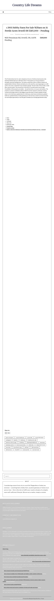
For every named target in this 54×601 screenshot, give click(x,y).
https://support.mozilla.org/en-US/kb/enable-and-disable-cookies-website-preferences (23, 574)
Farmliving (21, 442)
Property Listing (10, 128)
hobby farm (31, 445)
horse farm (8, 447)
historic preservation (21, 445)
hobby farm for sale (40, 445)
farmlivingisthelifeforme (32, 442)
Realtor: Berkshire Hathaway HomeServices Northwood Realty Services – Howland (26, 129)
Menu (50, 12)
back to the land (9, 437)
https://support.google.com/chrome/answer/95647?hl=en (16, 571)
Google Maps (9, 126)
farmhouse (23, 440)
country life (29, 437)
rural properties (25, 450)
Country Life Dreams (27, 5)
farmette (16, 440)
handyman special (10, 445)
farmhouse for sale (32, 440)
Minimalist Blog (32, 599)
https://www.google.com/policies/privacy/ (41, 561)
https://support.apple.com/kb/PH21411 (12, 585)
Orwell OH (17, 450)
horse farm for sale (18, 447)
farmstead (42, 442)
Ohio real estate (35, 447)
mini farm (27, 447)
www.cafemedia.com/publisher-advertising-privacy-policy (33, 555)
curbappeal (8, 440)
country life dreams (39, 437)
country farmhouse (20, 437)
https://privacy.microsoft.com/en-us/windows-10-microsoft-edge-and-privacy (21, 588)
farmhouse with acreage (11, 442)
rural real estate (35, 450)
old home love (9, 450)
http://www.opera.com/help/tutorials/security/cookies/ (16, 577)
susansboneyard (35, 34)
